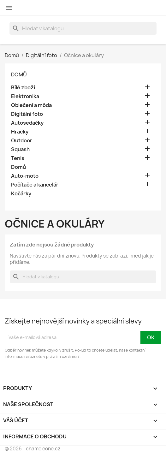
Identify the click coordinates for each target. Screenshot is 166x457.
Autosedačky (27, 123)
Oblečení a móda (31, 105)
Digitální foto (27, 114)
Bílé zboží (23, 87)
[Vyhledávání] (83, 28)
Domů (19, 74)
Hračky (19, 131)
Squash (20, 149)
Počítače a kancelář (34, 184)
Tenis (17, 158)
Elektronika (25, 96)
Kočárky (21, 193)
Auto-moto (25, 176)
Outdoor (21, 140)
